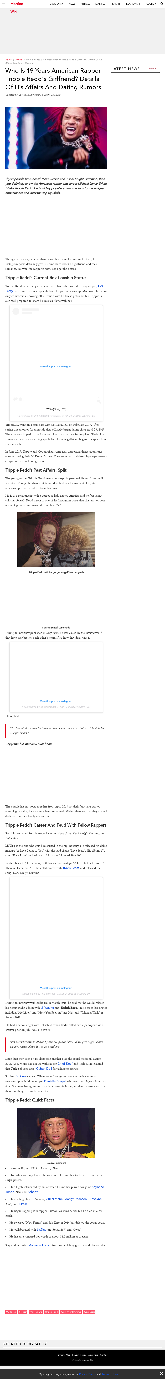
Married (100, 3)
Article (85, 3)
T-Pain (22, 1204)
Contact (104, 1355)
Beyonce (98, 1187)
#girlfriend (11, 1312)
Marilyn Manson (75, 1199)
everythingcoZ (41, 415)
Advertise (93, 1355)
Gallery (151, 3)
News (72, 3)
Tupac (9, 1192)
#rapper (23, 1312)
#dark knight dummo (71, 1312)
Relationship (133, 3)
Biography (57, 3)
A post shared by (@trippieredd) (39, 707)
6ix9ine (21, 1076)
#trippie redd (51, 1312)
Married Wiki (16, 4)
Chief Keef (66, 1063)
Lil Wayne (47, 1007)
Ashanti (33, 1192)
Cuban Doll (44, 1068)
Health (115, 3)
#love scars (89, 1312)
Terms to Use (63, 1355)
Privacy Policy (87, 1374)
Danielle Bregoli (55, 1081)
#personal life (35, 1312)
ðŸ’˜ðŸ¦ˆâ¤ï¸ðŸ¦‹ (56, 409)
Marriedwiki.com (39, 1245)
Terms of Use (110, 1374)
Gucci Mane (54, 1199)
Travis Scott (71, 868)
